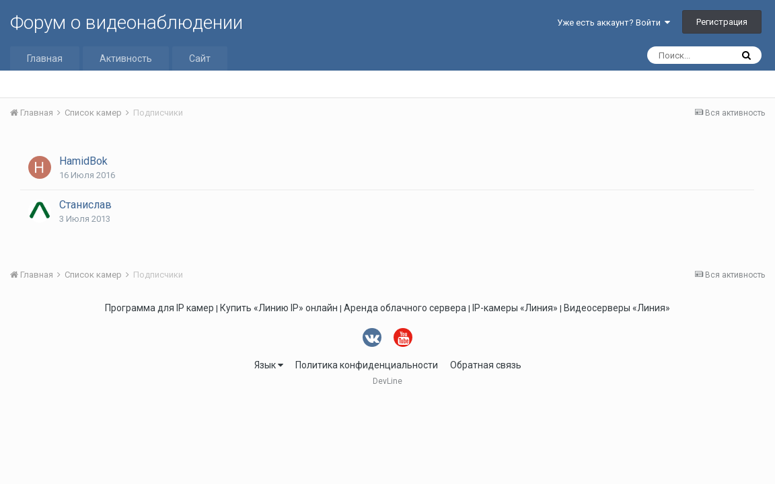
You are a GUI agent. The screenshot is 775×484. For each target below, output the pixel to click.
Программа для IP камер (159, 307)
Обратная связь (485, 365)
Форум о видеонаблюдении (126, 22)
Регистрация (721, 22)
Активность (126, 58)
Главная (45, 58)
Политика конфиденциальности (366, 365)
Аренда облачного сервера (405, 307)
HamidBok (83, 161)
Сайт (200, 58)
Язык (268, 365)
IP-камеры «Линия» (515, 307)
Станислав (85, 204)
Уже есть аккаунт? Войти (613, 22)
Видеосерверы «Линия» (617, 307)
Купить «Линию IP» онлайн (279, 307)
